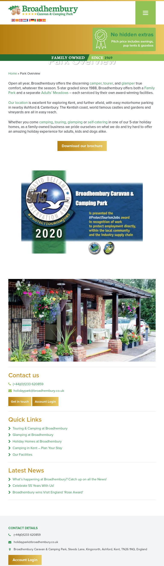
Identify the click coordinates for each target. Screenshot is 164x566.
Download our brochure (82, 146)
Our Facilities (22, 455)
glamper (128, 83)
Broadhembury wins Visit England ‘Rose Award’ (48, 492)
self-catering (98, 122)
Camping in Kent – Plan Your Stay (37, 448)
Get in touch (20, 402)
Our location (18, 103)
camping (46, 122)
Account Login (45, 402)
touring (60, 122)
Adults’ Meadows (55, 93)
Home (12, 73)
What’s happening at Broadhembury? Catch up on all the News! (60, 479)
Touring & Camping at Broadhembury (40, 428)
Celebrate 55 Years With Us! (33, 486)
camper (96, 83)
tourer (108, 83)
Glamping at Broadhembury (33, 435)
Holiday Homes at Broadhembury (37, 441)
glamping (75, 122)
